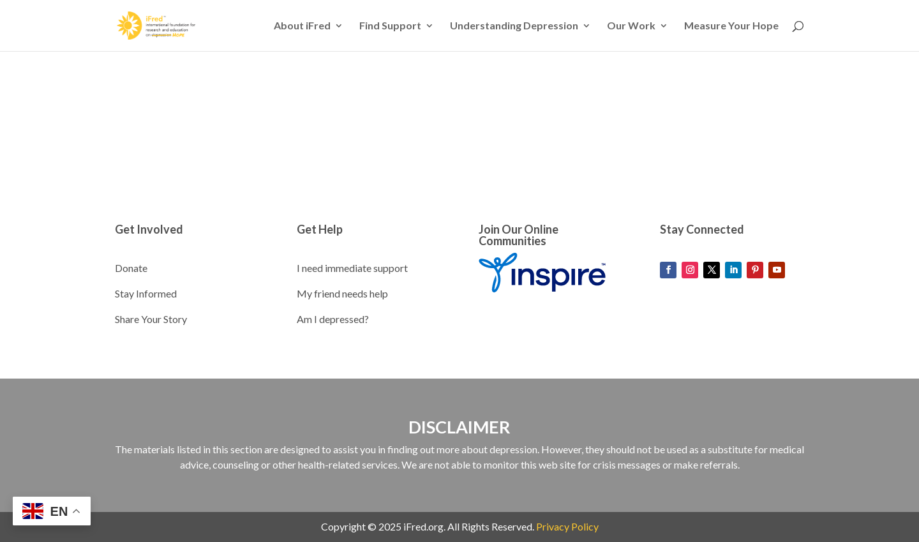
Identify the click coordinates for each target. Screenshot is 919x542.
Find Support (390, 26)
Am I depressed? (333, 319)
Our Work (631, 26)
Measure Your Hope (731, 26)
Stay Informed (146, 293)
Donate (131, 268)
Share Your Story (151, 319)
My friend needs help (342, 293)
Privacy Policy (567, 526)
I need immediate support (352, 268)
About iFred (302, 26)
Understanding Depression (514, 26)
